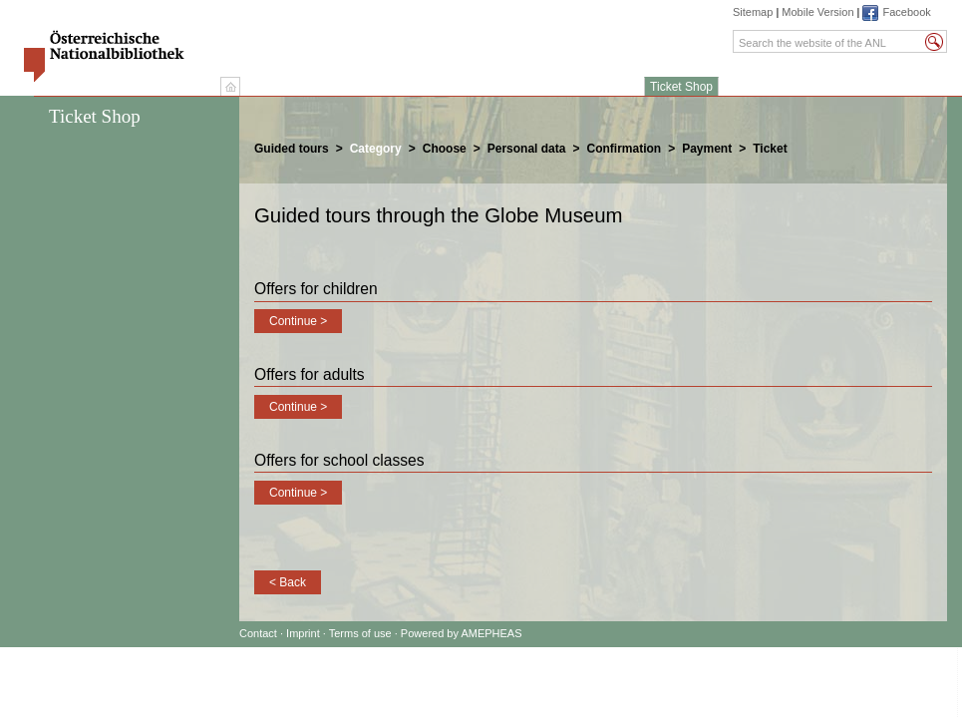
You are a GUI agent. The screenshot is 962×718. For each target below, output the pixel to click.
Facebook (906, 12)
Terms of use (360, 633)
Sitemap (753, 12)
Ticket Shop (681, 87)
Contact (258, 633)
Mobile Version (817, 12)
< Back (287, 582)
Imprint (304, 633)
